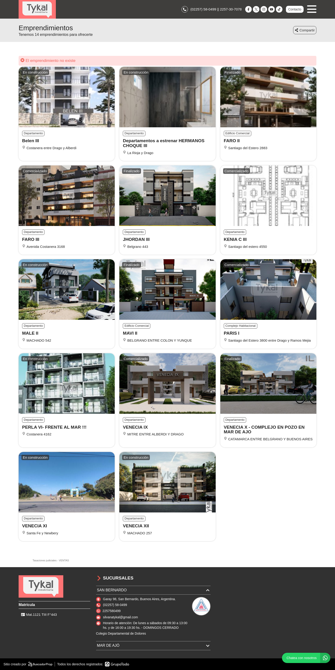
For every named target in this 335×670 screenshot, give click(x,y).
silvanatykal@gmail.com (120, 617)
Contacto (294, 9)
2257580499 (112, 611)
